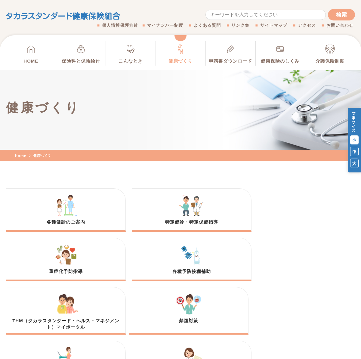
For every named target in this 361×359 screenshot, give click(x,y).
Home (20, 155)
